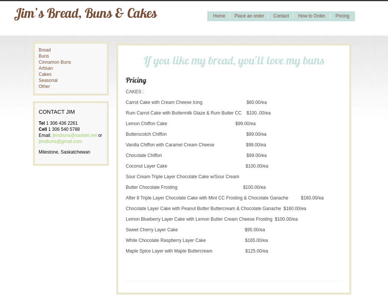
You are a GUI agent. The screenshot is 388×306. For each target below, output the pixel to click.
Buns (44, 56)
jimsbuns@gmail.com (60, 141)
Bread (45, 50)
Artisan (46, 68)
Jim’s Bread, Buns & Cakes (85, 14)
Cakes (45, 74)
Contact (281, 16)
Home (219, 16)
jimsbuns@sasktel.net (75, 135)
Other (44, 86)
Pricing (342, 16)
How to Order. (312, 16)
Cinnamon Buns (55, 62)
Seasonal (48, 80)
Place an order (249, 16)
